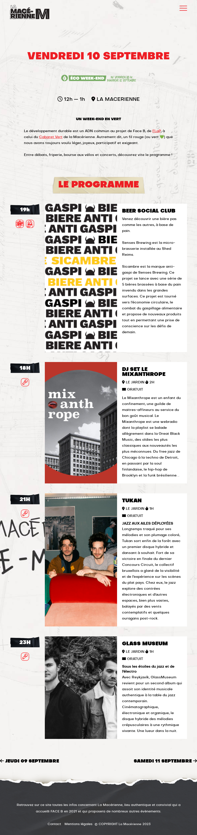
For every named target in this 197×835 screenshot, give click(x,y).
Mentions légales (78, 824)
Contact (54, 824)
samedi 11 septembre (165, 761)
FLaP (156, 131)
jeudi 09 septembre (29, 761)
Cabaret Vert (51, 137)
